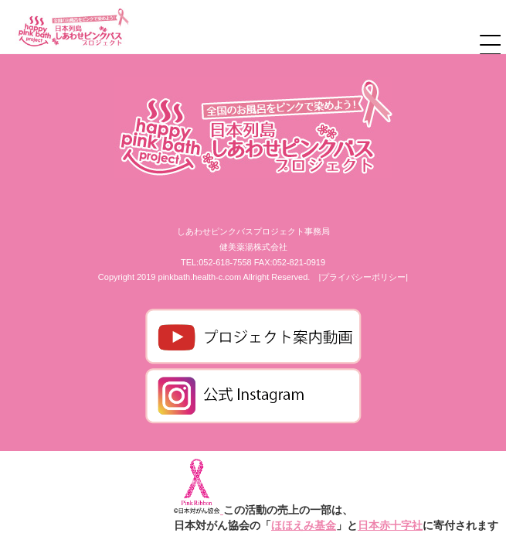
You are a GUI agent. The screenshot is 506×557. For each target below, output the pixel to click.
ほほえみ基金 (303, 525)
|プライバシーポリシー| (363, 277)
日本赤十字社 (390, 525)
